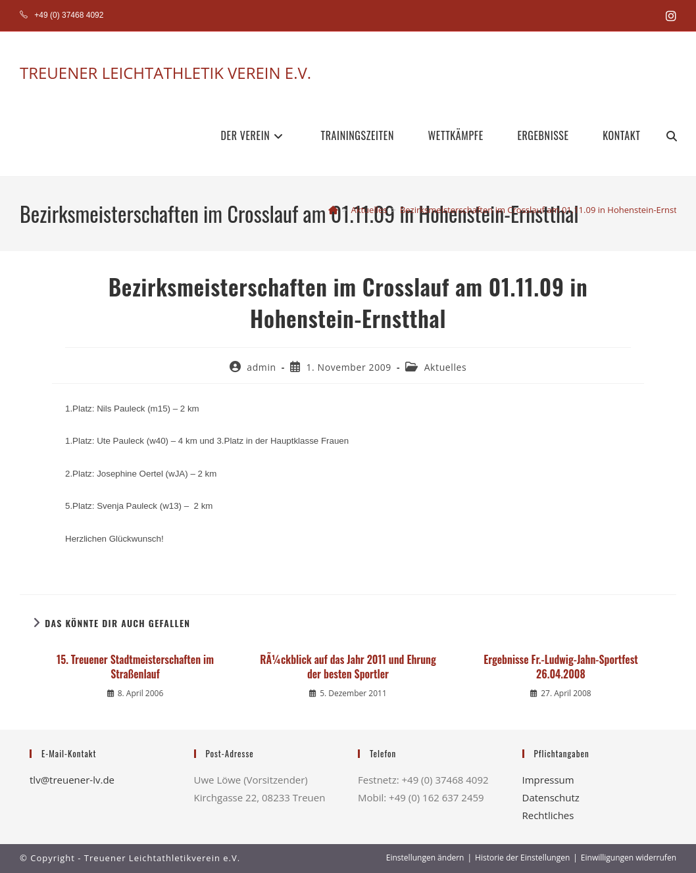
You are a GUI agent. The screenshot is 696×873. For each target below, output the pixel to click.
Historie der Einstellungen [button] (522, 857)
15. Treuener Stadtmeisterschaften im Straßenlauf (135, 667)
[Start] (333, 210)
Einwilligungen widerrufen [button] (628, 857)
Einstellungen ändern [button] (425, 857)
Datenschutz (551, 797)
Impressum (548, 779)
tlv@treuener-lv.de (72, 779)
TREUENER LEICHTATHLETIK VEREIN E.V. (165, 72)
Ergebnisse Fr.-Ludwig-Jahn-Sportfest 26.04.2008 (561, 667)
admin (261, 367)
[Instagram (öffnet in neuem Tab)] (669, 15)
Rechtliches (548, 815)
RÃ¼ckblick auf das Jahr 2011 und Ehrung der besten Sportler (348, 667)
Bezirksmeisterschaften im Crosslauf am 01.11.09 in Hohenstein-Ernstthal (546, 210)
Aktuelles (445, 367)
